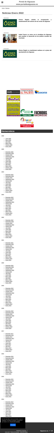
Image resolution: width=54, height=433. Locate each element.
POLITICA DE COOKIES (15, 421)
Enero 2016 (8, 373)
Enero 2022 (8, 237)
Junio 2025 (8, 161)
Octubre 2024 (8, 177)
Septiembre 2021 (9, 247)
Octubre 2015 (8, 382)
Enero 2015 (8, 396)
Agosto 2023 (8, 203)
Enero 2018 (8, 328)
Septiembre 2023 (9, 202)
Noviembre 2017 (9, 335)
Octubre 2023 (8, 200)
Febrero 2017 (8, 349)
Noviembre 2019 (9, 289)
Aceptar (13, 425)
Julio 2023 (8, 205)
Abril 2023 (8, 210)
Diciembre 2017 (9, 333)
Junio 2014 (8, 411)
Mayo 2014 (8, 413)
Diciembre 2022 (9, 220)
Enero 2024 (8, 192)
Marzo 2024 (8, 188)
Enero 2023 (8, 214)
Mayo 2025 (8, 163)
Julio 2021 (8, 250)
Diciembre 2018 (9, 311)
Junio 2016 (8, 366)
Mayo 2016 (8, 367)
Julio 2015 (8, 387)
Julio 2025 (8, 159)
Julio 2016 (8, 364)
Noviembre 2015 (9, 380)
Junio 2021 (8, 252)
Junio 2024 (8, 184)
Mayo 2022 (8, 231)
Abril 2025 (8, 164)
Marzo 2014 (8, 416)
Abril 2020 (8, 278)
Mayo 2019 (8, 299)
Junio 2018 (8, 320)
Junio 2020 (8, 275)
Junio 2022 (8, 229)
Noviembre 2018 (9, 312)
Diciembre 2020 (9, 265)
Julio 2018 (8, 319)
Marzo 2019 (8, 302)
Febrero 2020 (8, 281)
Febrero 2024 (8, 190)
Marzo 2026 (8, 143)
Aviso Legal (7, 432)
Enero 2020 (8, 282)
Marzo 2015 (8, 393)
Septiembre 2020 (9, 270)
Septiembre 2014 (9, 406)
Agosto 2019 (8, 294)
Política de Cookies (24, 432)
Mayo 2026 (8, 140)
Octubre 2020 (8, 268)
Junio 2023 (8, 206)
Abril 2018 (8, 323)
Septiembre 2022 (9, 224)
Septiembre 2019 (9, 293)
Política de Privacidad (14, 432)
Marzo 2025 (8, 166)
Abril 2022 (8, 232)
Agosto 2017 (8, 340)
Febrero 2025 (8, 167)
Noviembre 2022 (9, 221)
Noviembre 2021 (9, 244)
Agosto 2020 (8, 272)
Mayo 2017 (8, 344)
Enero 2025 (8, 169)
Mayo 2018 (8, 322)
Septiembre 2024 (9, 179)
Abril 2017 (8, 346)
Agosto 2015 (8, 385)
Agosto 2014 (8, 408)
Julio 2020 (8, 273)
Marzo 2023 (8, 211)
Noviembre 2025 (9, 153)
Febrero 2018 (8, 326)
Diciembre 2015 (9, 379)
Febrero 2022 (8, 235)
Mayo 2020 (8, 276)
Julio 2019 (8, 296)
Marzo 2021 (8, 257)
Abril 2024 (8, 187)
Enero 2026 (8, 146)
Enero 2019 (8, 305)
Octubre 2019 (8, 291)
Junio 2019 (8, 297)
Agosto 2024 (8, 181)
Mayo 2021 (8, 253)
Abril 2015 (8, 391)
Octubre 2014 (8, 405)
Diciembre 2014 (9, 402)
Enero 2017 (8, 351)
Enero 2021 (8, 260)
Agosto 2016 (8, 362)
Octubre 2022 (8, 223)
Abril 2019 (8, 300)
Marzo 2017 (8, 348)
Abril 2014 (8, 414)
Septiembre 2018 (9, 315)
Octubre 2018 (8, 314)
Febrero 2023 (8, 213)
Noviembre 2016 (9, 358)
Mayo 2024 (8, 185)
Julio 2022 (8, 228)
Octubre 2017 (8, 337)
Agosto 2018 (8, 317)
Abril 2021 (8, 255)
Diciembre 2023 (9, 197)
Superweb (24, 430)
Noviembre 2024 (9, 176)
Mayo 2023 (8, 208)
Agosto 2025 (8, 158)
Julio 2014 (8, 409)
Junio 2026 (8, 138)
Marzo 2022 (8, 234)
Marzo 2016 (8, 370)
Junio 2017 (8, 343)
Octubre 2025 (8, 155)
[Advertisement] (27, 77)
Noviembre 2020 (9, 267)
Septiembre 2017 (9, 338)
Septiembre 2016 (9, 361)
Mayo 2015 (8, 390)
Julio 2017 (8, 341)
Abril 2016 (8, 369)
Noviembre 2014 (9, 403)
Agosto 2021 (8, 249)
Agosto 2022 (8, 226)
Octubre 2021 (8, 246)
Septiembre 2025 (9, 156)
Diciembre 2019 (9, 288)
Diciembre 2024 (9, 174)
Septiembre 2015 (9, 384)
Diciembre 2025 (9, 152)
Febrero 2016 (8, 372)
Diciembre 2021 (9, 242)
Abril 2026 (8, 141)
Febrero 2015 (8, 395)
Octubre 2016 (8, 359)
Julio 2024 (8, 182)
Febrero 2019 (8, 304)
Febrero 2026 (8, 145)
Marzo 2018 (8, 325)
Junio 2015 (8, 388)
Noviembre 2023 (9, 199)
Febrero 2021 (8, 258)
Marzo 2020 (8, 279)
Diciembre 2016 (9, 356)
